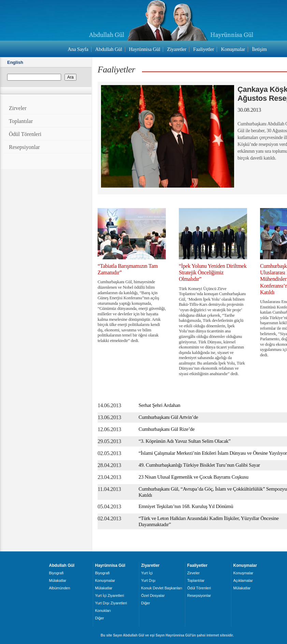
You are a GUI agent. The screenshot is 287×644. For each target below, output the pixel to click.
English (15, 62)
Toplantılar (21, 121)
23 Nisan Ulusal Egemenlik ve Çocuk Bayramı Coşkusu (193, 477)
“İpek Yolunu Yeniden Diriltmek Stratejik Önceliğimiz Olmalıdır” (213, 272)
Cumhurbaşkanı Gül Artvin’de (168, 417)
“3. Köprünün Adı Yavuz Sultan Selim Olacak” (185, 441)
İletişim (259, 49)
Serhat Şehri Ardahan (159, 405)
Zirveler (18, 108)
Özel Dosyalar (153, 595)
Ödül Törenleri (25, 134)
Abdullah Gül (108, 49)
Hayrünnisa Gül (144, 49)
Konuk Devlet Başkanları (161, 588)
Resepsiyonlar (24, 147)
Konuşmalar (233, 49)
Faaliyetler (203, 49)
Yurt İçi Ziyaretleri (109, 595)
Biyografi (56, 573)
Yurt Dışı (148, 580)
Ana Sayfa (78, 49)
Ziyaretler (176, 49)
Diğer (99, 618)
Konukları (103, 610)
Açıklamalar (243, 580)
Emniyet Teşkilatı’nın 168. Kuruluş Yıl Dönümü (186, 506)
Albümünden (59, 588)
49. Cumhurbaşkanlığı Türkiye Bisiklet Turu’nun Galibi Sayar (199, 465)
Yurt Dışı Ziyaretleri (111, 603)
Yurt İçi (147, 573)
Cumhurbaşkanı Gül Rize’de (167, 429)
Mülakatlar (58, 580)
